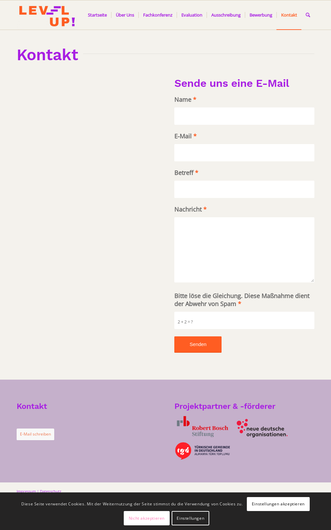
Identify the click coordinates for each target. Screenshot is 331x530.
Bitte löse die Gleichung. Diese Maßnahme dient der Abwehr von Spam (241, 300)
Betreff (186, 173)
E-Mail (185, 136)
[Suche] (307, 15)
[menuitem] (97, 15)
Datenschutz (50, 491)
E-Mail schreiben (35, 434)
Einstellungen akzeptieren (278, 504)
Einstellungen (190, 518)
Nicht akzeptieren (147, 518)
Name (185, 99)
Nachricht (190, 209)
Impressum (26, 491)
